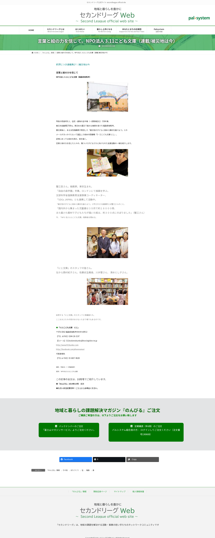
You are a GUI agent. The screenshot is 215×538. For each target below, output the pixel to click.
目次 (82, 383)
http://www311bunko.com (67, 345)
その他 (65, 470)
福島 (88, 470)
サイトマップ (119, 491)
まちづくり (74, 470)
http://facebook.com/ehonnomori (70, 349)
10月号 (80, 379)
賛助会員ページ (100, 491)
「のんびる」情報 (53, 470)
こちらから (80, 388)
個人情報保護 (138, 491)
